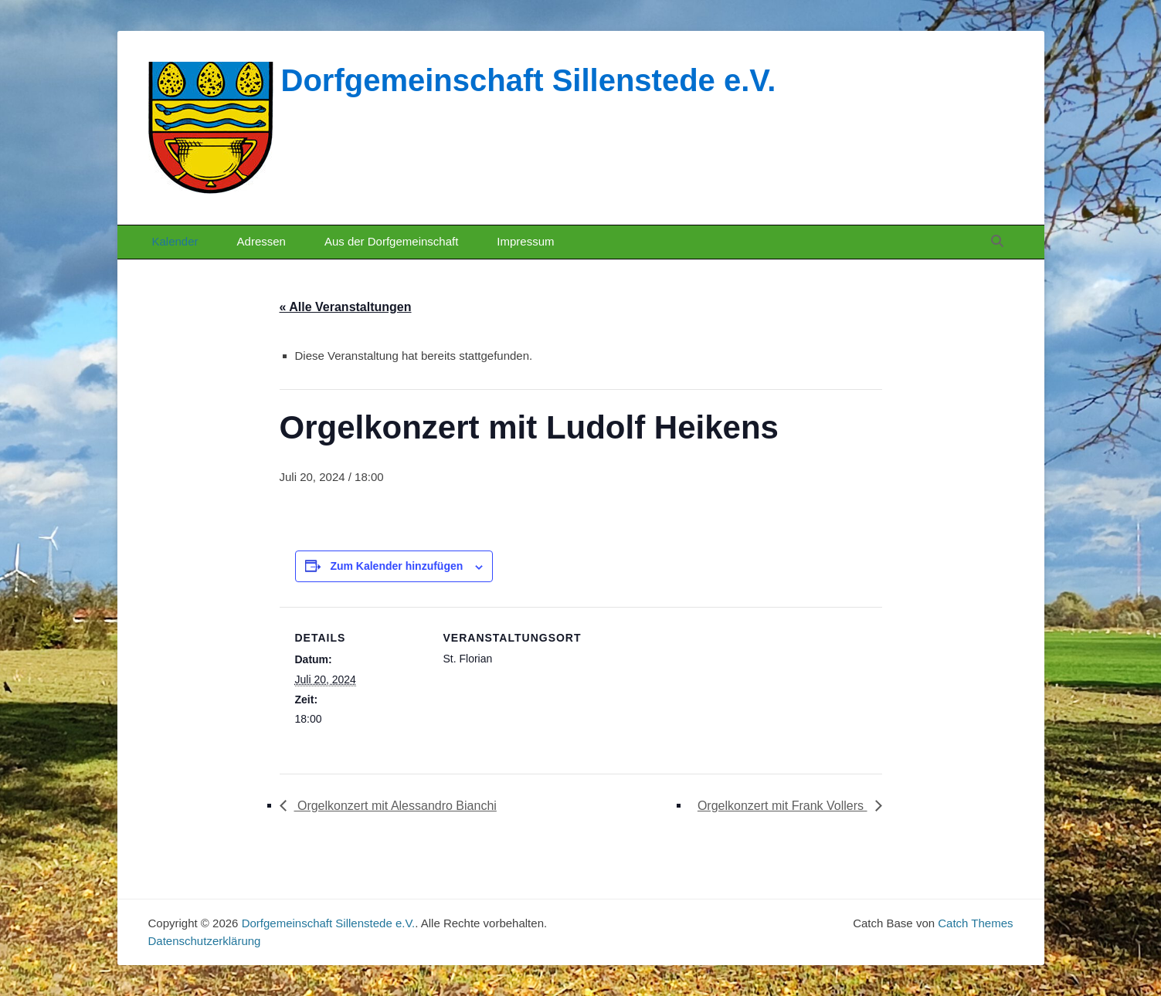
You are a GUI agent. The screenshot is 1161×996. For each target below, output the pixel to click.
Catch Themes (975, 923)
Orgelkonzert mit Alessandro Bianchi (395, 805)
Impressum (525, 241)
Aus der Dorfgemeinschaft (391, 241)
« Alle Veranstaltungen (346, 306)
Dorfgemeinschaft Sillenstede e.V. (528, 80)
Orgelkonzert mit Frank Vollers (782, 805)
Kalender (175, 241)
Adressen (261, 241)
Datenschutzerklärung (204, 940)
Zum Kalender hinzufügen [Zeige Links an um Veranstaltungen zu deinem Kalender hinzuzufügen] (396, 566)
